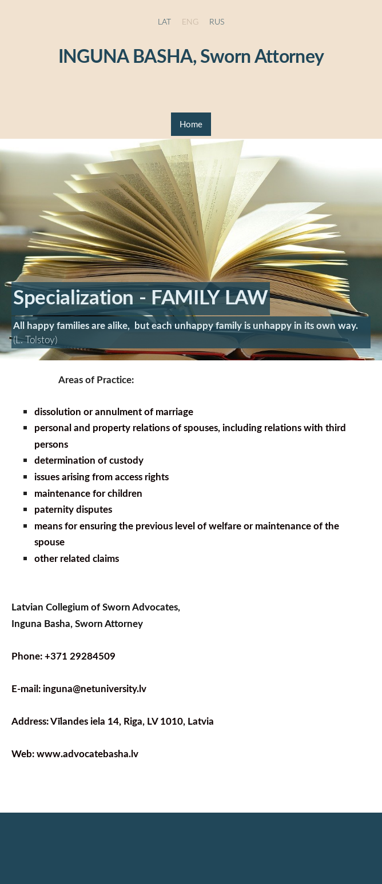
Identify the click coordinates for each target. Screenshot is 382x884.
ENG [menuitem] (190, 21)
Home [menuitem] (191, 124)
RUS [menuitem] (216, 21)
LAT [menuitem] (164, 21)
